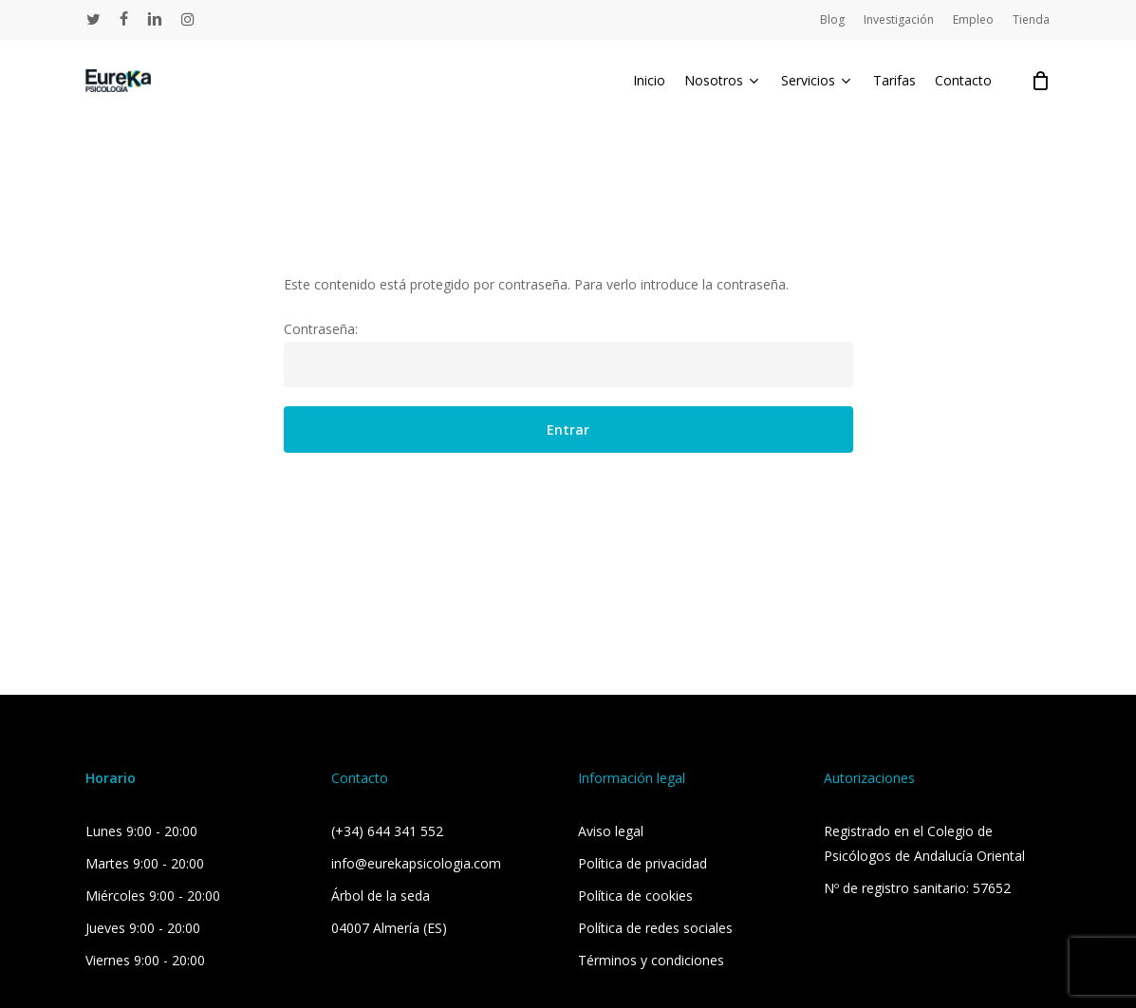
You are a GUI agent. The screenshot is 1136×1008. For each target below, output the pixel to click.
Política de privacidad (642, 863)
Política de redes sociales (655, 928)
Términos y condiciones (651, 960)
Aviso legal (610, 831)
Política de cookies (635, 896)
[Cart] (1040, 83)
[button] (1088, 956)
